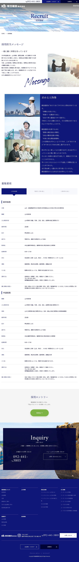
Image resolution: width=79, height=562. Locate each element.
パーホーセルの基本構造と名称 (68, 495)
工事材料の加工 (65, 191)
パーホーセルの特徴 (66, 492)
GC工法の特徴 (44, 507)
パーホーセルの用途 (66, 501)
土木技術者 (14, 191)
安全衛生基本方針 (6, 507)
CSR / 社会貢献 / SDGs (7, 504)
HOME (3, 33)
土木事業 (23, 489)
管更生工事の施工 (39, 191)
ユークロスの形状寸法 (66, 507)
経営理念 (4, 492)
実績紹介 (4, 516)
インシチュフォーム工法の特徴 (48, 495)
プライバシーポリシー (35, 553)
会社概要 (4, 495)
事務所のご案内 (5, 501)
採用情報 (10, 33)
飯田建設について (6, 489)
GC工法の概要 (44, 504)
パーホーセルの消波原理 (67, 498)
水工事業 (63, 489)
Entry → (39, 413)
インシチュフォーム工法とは (48, 492)
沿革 (3, 498)
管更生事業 (43, 489)
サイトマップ (46, 553)
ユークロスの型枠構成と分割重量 (69, 510)
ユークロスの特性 (65, 504)
